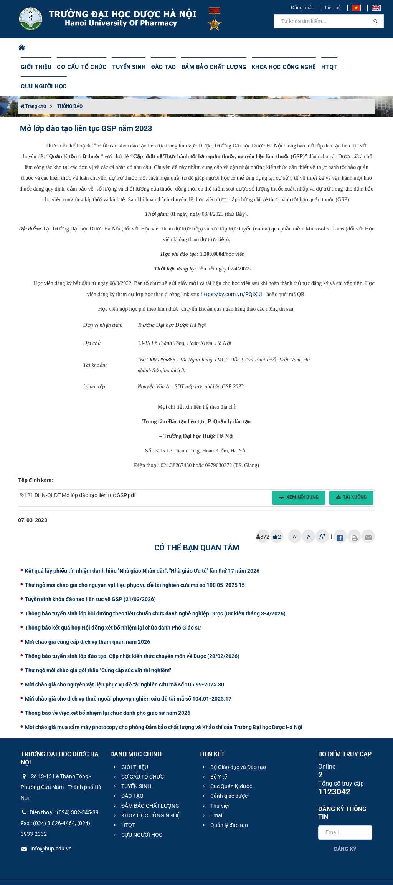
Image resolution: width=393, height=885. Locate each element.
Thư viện (215, 787)
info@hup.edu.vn (46, 829)
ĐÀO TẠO (158, 67)
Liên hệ (333, 7)
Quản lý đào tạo (224, 806)
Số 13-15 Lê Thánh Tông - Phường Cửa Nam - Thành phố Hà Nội (61, 768)
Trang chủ (33, 87)
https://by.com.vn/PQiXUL (232, 275)
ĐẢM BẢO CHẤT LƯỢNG (207, 67)
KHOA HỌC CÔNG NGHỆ (275, 67)
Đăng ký (345, 830)
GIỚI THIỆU (36, 67)
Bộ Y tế (213, 757)
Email (211, 796)
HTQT (320, 67)
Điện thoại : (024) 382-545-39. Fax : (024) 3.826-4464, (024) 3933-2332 (60, 804)
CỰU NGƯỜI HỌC (355, 67)
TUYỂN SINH (124, 67)
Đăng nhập (302, 7)
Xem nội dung (299, 478)
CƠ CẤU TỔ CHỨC (79, 67)
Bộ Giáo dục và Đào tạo (233, 748)
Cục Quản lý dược (226, 767)
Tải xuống (351, 478)
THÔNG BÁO (70, 87)
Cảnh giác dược (224, 777)
